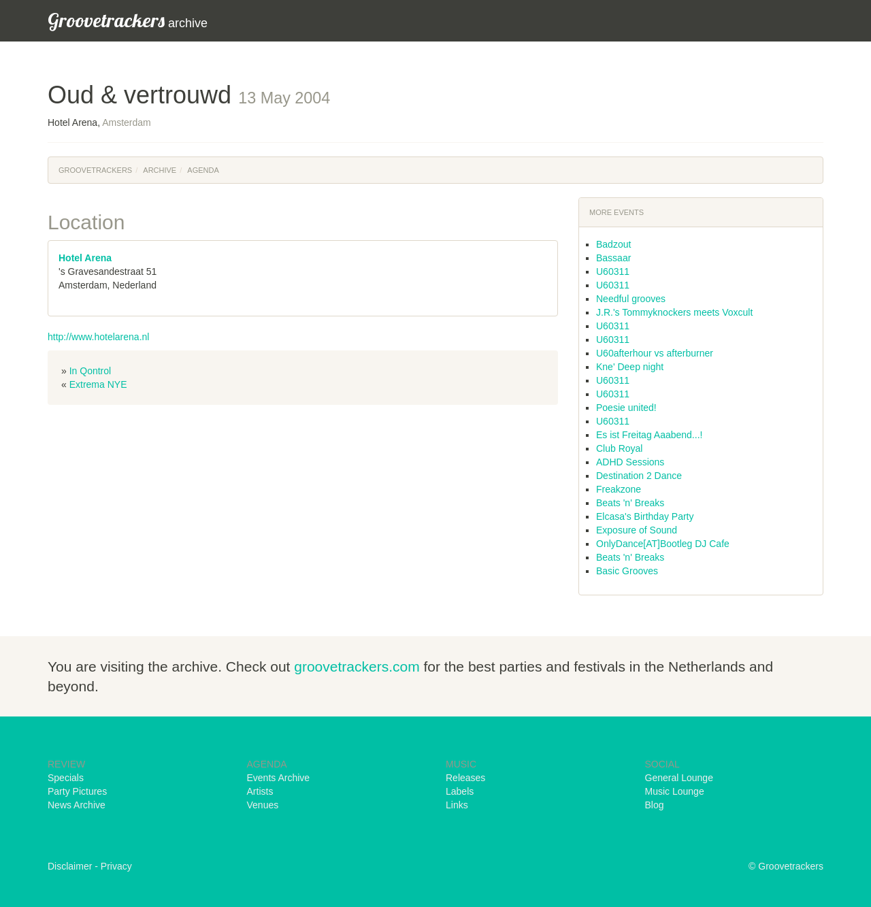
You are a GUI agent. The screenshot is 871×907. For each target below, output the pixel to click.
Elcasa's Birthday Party (645, 516)
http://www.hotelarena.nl (98, 336)
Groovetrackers (95, 170)
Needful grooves (630, 298)
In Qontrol (90, 370)
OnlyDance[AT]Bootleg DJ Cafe (662, 543)
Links (457, 804)
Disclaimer (70, 866)
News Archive (76, 804)
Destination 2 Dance (639, 475)
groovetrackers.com (356, 666)
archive (128, 20)
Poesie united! (626, 407)
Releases (465, 777)
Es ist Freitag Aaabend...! (649, 434)
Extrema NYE (98, 384)
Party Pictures (77, 791)
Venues (263, 804)
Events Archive (278, 777)
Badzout (613, 244)
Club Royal (619, 448)
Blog (654, 804)
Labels (460, 791)
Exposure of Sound (636, 530)
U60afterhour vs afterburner (654, 353)
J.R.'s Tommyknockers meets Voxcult (674, 312)
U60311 (612, 271)
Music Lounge (674, 791)
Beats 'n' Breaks (630, 502)
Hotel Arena (85, 257)
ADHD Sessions (630, 462)
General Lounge (679, 777)
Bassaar (613, 257)
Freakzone (618, 489)
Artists (260, 791)
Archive (159, 170)
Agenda (202, 170)
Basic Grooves (627, 570)
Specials (66, 777)
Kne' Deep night (629, 366)
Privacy (116, 866)
